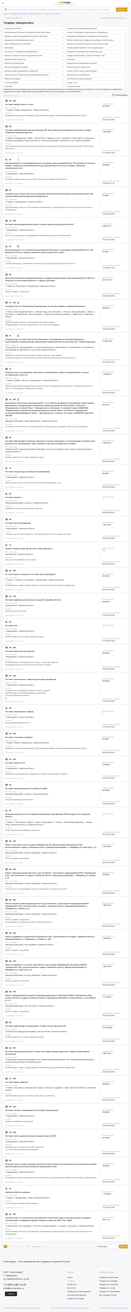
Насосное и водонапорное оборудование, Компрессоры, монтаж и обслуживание (38, 235)
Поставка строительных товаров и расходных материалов (30, 679)
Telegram (11, 1294)
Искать (122, 9)
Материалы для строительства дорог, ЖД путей (24, 1147)
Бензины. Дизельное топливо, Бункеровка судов (24, 457)
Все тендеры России (108, 1295)
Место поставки (11, 108)
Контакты (71, 1288)
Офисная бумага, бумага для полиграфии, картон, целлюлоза (29, 1096)
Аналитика (72, 1284)
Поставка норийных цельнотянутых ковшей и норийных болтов (33, 600)
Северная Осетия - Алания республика (75, 140)
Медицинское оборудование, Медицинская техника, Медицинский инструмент (36, 774)
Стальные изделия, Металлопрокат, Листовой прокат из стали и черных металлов (38, 534)
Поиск (70, 1277)
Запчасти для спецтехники (15, 611)
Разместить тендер (75, 1298)
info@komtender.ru (13, 1288)
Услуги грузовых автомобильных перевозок (22, 830)
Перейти (123, 1246)
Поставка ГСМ (11, 625)
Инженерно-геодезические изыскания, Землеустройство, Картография (33, 355)
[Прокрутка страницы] (122, 1296)
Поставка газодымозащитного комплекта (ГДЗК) (26, 788)
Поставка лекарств (13, 497)
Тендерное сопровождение (79, 1291)
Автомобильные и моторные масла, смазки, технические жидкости (32, 662)
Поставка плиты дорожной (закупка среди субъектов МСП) (30, 1136)
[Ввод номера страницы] (112, 1246)
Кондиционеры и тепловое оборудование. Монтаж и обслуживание (32, 325)
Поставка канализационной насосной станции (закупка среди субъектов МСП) (39, 224)
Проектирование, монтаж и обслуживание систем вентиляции (30, 322)
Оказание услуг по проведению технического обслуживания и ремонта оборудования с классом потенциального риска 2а (47, 373)
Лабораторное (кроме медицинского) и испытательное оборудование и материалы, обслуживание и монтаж (48, 386)
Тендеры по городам (108, 1281)
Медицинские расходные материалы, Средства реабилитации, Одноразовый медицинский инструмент (46, 115)
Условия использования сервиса (114, 1308)
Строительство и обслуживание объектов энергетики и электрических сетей (36, 889)
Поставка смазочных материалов (19, 651)
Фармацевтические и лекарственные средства (23, 508)
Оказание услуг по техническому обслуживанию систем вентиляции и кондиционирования (45, 306)
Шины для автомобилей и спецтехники (20, 560)
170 (27, 1246)
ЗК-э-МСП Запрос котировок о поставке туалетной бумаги (30, 574)
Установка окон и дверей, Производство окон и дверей (27, 690)
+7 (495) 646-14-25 (14, 1284)
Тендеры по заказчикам (109, 1291)
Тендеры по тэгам (107, 1288)
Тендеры (71, 1281)
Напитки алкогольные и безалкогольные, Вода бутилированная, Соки (33, 483)
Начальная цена (108, 104)
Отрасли (8, 113)
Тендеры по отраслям (108, 1284)
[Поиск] (5, 9)
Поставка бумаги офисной (16, 1082)
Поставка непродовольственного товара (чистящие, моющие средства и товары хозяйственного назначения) (47, 1052)
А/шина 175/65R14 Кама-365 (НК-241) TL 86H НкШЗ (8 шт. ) (29, 549)
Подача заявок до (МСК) (111, 117)
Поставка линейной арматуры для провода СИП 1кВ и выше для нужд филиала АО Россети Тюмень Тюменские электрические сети (48, 131)
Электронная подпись (76, 1295)
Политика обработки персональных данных (69, 1308)
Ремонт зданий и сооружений (17, 291)
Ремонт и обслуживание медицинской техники (23, 388)
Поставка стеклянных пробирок (19, 737)
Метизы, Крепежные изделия (16, 695)
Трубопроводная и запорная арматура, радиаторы (25, 693)
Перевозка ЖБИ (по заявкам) (17, 1192)
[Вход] (128, 3)
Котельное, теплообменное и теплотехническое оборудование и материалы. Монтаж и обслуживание (46, 426)
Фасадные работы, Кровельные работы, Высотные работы (28, 922)
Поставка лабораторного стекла (19, 104)
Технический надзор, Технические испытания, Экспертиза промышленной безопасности (40, 263)
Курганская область (19, 824)
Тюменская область (41, 110)
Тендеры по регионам (108, 1277)
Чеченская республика (50, 140)
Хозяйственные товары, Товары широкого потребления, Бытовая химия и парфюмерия (40, 585)
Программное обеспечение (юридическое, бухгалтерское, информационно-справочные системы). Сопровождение (51, 1177)
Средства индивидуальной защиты (19, 799)
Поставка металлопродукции (18, 523)
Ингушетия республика (14, 140)
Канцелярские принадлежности (17, 723)
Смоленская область (84, 449)
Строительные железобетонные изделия (21, 1149)
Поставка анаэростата (15, 763)
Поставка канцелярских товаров (19, 711)
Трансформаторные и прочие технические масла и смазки (28, 665)
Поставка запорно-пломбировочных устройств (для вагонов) (31, 1110)
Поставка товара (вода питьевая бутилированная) (27, 471)
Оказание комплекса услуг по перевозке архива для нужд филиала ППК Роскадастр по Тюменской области (47, 815)
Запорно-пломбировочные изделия (19, 1121)
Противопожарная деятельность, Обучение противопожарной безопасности (36, 179)
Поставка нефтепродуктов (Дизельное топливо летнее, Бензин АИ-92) (35, 1026)
